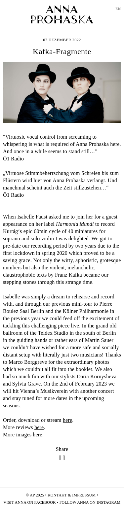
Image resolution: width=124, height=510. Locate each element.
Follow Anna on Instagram (90, 502)
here (67, 420)
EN (118, 9)
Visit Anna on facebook (30, 502)
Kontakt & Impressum (72, 495)
